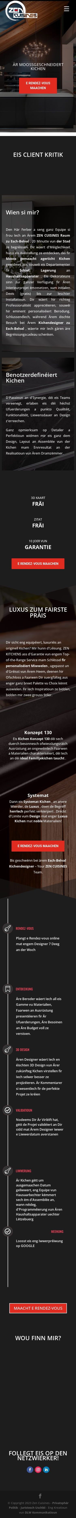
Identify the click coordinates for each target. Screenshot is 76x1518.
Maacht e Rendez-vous (38, 1308)
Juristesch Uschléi (33, 1508)
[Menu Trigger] (66, 8)
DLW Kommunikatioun (41, 1512)
